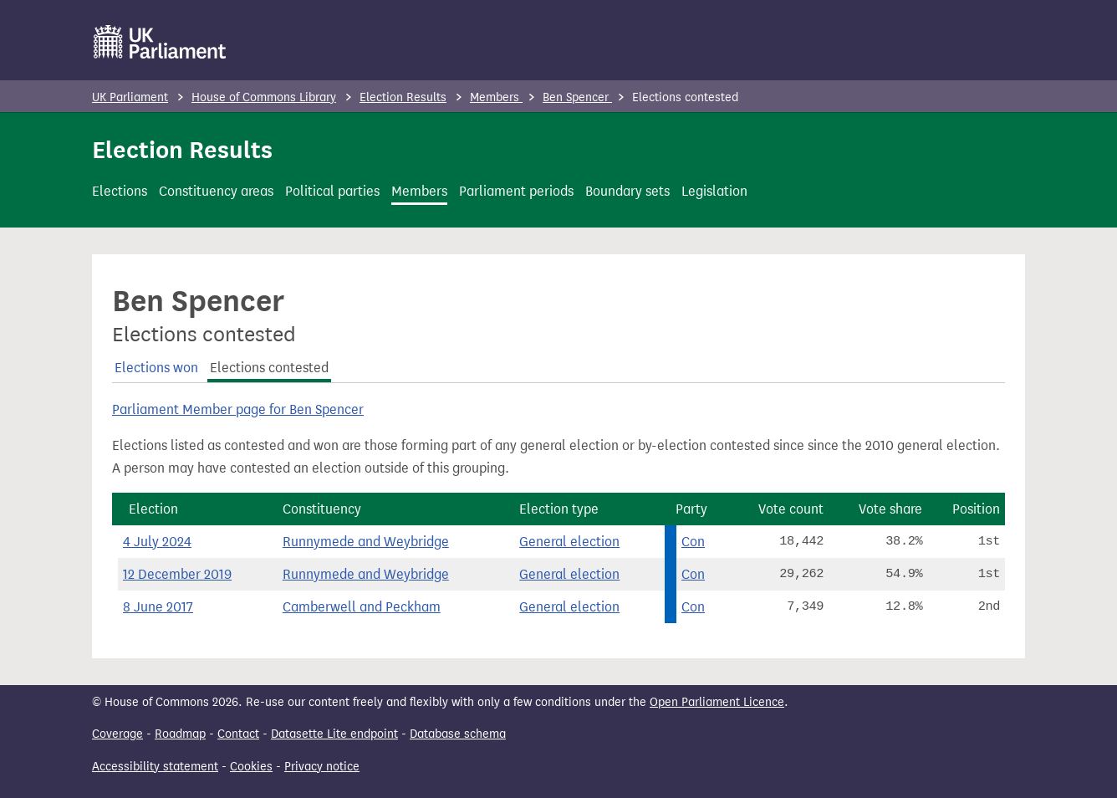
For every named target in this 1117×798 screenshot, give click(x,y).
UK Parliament (130, 97)
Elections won (156, 368)
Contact (238, 734)
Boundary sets (627, 191)
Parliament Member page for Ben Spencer (238, 409)
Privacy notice (322, 767)
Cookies (251, 767)
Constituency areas (216, 191)
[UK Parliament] (160, 41)
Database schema (458, 734)
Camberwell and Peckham (362, 607)
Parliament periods (516, 191)
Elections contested (269, 368)
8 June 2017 (158, 607)
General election (569, 542)
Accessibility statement (155, 767)
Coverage (117, 734)
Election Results (403, 97)
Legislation (714, 191)
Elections (119, 191)
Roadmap (180, 734)
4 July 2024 (157, 542)
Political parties (332, 191)
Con (693, 542)
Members (496, 97)
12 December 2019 (177, 574)
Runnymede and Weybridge (366, 542)
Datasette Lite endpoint (334, 734)
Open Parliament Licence (717, 702)
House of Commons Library (263, 97)
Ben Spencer (577, 97)
